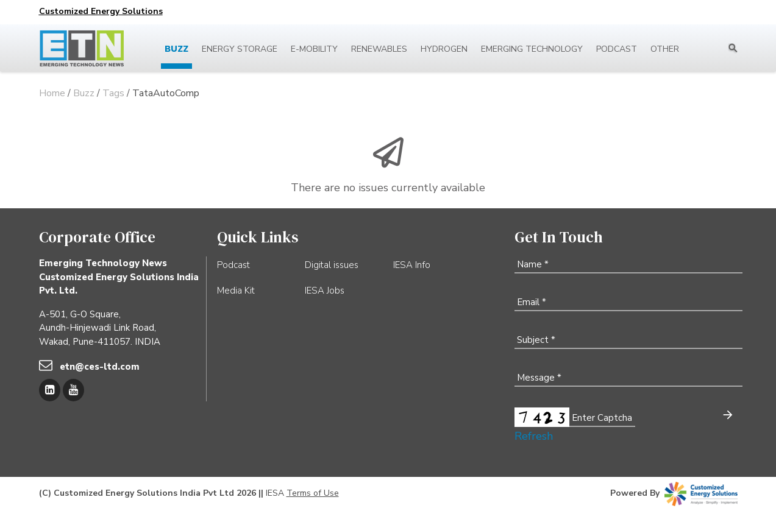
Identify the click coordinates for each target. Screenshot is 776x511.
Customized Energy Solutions (101, 11)
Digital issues (331, 265)
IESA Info (411, 265)
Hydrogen (444, 49)
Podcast (616, 49)
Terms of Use (313, 493)
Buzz (176, 49)
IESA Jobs (324, 290)
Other (664, 49)
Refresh (533, 436)
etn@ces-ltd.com (100, 367)
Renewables (379, 49)
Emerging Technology (532, 49)
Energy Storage (239, 49)
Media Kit (236, 290)
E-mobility (314, 49)
